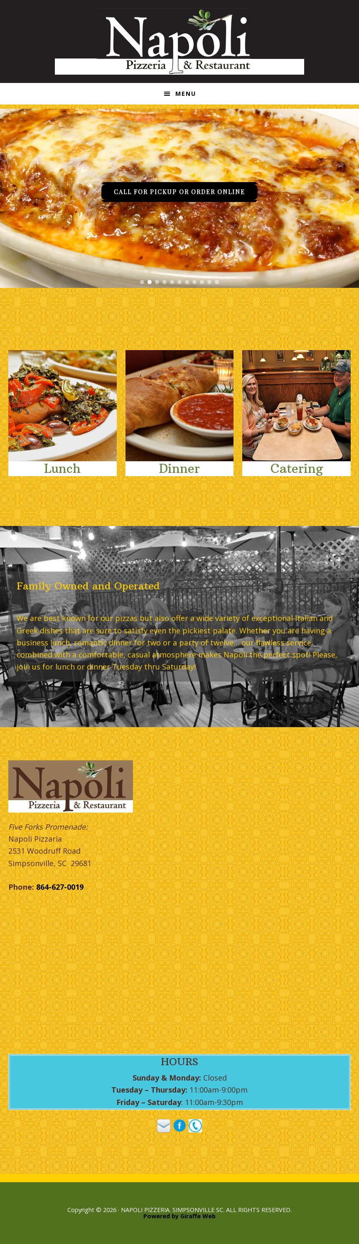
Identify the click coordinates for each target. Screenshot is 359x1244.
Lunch (62, 468)
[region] (179, 198)
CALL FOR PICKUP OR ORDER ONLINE (179, 192)
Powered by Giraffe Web (179, 1216)
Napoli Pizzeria (179, 41)
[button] (8, 198)
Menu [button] (185, 93)
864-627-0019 (60, 887)
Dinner (179, 468)
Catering (296, 468)
